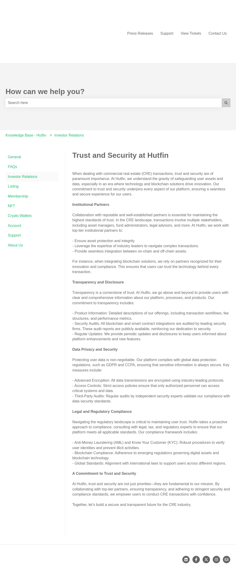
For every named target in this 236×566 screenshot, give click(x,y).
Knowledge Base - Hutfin (26, 103)
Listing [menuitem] (13, 154)
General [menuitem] (14, 124)
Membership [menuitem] (18, 164)
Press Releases (140, 17)
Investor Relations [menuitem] (22, 144)
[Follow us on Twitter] (206, 527)
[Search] (226, 70)
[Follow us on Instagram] (216, 527)
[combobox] (114, 70)
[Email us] (226, 527)
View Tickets (191, 17)
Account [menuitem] (14, 193)
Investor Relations (69, 103)
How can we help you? (45, 59)
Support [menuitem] (14, 203)
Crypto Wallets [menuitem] (20, 183)
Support (166, 17)
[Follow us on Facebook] (196, 527)
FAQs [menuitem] (12, 134)
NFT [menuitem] (11, 173)
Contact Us (218, 17)
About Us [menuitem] (15, 213)
